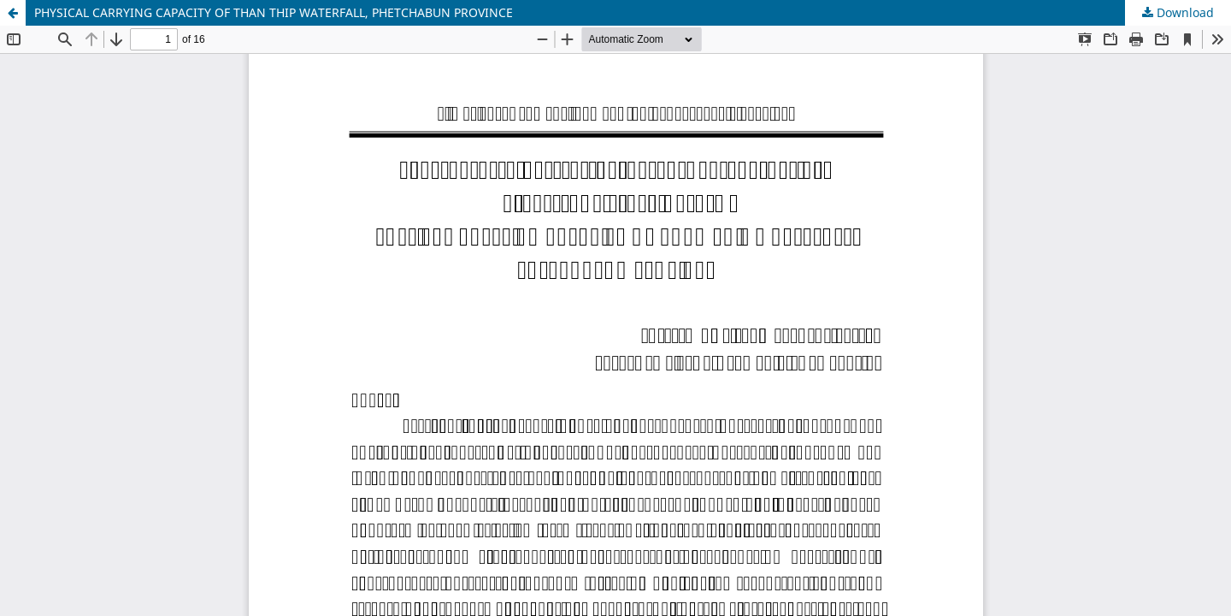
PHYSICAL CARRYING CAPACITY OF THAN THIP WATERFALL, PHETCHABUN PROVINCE (273, 12)
